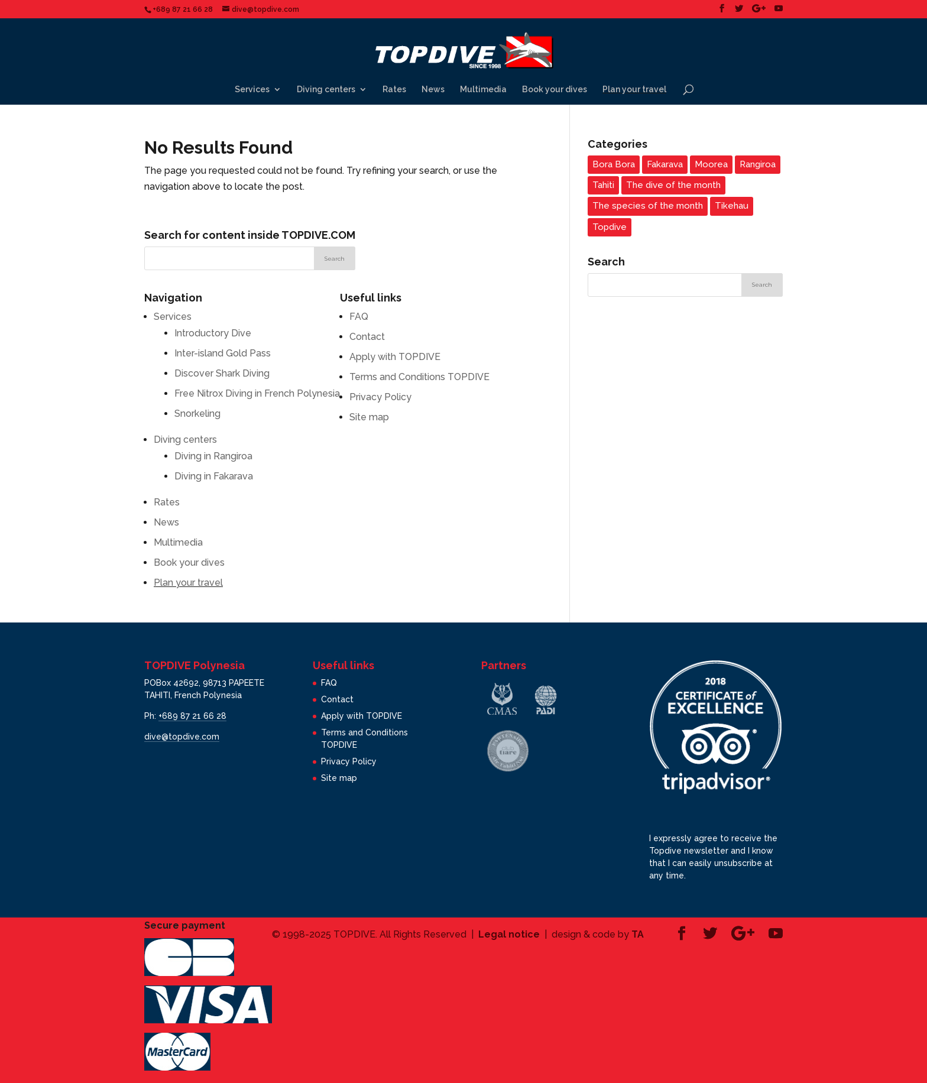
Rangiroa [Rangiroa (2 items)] (758, 164)
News (433, 89)
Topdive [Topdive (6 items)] (609, 227)
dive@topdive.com (181, 736)
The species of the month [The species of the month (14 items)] (647, 205)
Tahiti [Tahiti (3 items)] (603, 185)
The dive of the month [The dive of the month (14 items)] (673, 185)
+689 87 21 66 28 (192, 716)
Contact (367, 336)
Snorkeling (197, 413)
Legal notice (509, 934)
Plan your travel (634, 89)
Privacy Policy (380, 397)
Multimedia (483, 89)
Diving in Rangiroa (213, 456)
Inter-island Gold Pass (222, 353)
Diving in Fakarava (213, 476)
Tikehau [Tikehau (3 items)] (731, 205)
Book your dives (554, 89)
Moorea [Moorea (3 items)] (711, 164)
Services (252, 89)
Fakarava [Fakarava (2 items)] (665, 164)
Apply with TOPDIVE (394, 356)
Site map (369, 417)
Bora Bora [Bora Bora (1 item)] (613, 164)
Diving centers (326, 89)
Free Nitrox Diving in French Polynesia (257, 393)
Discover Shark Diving (222, 373)
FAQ (358, 316)
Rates (394, 89)
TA (637, 934)
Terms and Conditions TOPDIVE (419, 376)
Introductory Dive (212, 333)
